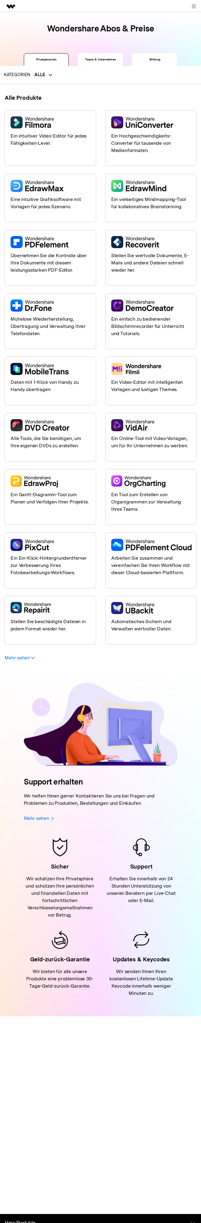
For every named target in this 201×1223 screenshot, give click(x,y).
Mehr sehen (20, 658)
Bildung (154, 59)
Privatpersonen (46, 59)
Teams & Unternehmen (100, 59)
